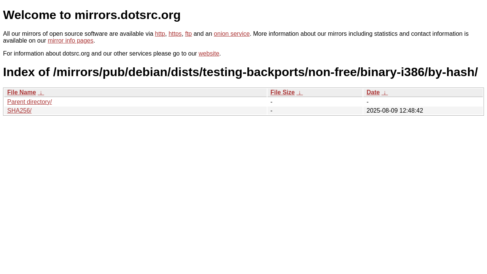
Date (373, 92)
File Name (21, 92)
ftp (188, 33)
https (175, 33)
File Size (283, 92)
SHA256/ (19, 110)
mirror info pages (70, 40)
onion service (232, 33)
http (160, 33)
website (209, 53)
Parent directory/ (29, 102)
